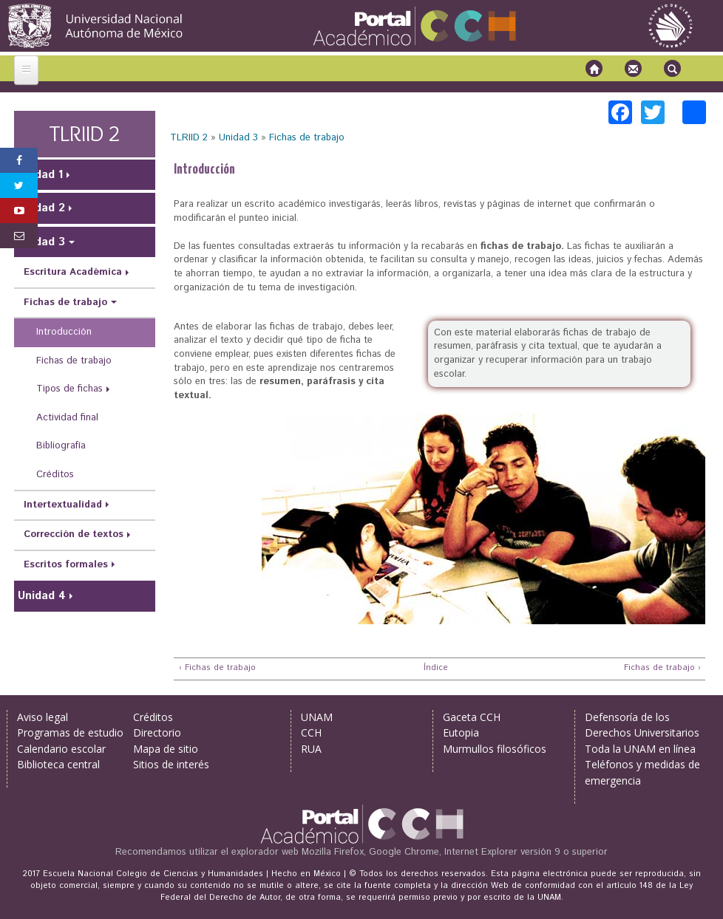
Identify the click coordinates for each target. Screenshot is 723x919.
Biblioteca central (58, 764)
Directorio (157, 732)
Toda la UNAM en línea (640, 749)
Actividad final (67, 418)
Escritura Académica (73, 272)
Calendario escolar (61, 749)
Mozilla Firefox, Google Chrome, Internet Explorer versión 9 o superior (455, 852)
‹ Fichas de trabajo (217, 668)
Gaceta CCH (471, 717)
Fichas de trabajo (306, 138)
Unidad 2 (41, 208)
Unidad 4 (42, 596)
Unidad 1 (40, 174)
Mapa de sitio (165, 749)
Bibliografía (61, 446)
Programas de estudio (70, 732)
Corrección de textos (73, 534)
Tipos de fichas (69, 389)
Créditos (55, 475)
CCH (311, 732)
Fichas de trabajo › (662, 668)
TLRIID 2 (189, 138)
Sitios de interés (171, 764)
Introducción (64, 332)
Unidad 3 (238, 138)
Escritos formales (66, 565)
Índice (434, 668)
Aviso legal (42, 717)
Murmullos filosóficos (494, 749)
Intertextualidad (63, 505)
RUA (311, 749)
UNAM (317, 717)
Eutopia (461, 732)
